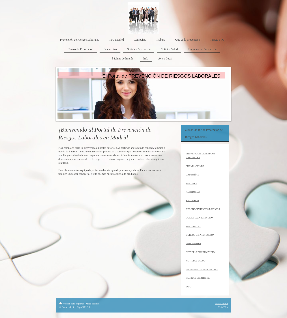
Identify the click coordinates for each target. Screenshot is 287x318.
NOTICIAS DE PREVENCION (201, 252)
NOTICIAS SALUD (195, 260)
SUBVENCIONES (195, 166)
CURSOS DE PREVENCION (200, 234)
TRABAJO (191, 183)
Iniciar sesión (221, 303)
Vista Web (223, 307)
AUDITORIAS (193, 191)
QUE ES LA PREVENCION (199, 217)
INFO (188, 286)
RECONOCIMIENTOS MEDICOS (203, 209)
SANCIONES (192, 200)
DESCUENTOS (193, 243)
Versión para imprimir (72, 303)
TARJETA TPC (193, 226)
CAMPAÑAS (192, 174)
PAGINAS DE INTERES (198, 277)
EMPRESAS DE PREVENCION (201, 269)
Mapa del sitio (92, 303)
